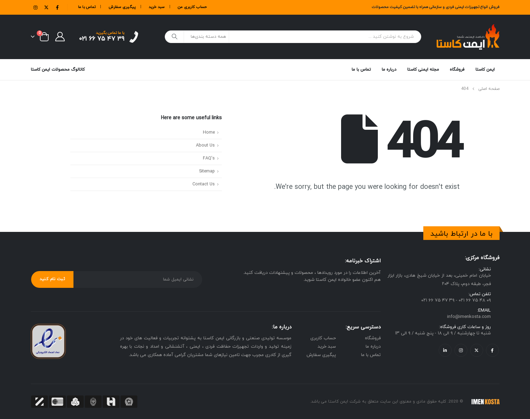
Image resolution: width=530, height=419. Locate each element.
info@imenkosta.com (469, 317)
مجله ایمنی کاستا (423, 69)
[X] (46, 7)
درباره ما (389, 69)
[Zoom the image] (48, 328)
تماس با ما (87, 7)
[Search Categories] (206, 37)
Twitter (476, 350)
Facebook (492, 350)
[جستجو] (175, 37)
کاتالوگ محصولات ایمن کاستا (58, 69)
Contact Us (203, 184)
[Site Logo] (468, 37)
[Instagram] (35, 7)
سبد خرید (157, 7)
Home (209, 132)
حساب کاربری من (192, 7)
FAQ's (209, 158)
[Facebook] (57, 7)
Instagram (460, 350)
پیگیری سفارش (121, 7)
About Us (205, 145)
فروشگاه (457, 66)
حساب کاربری (323, 338)
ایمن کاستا (485, 69)
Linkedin (445, 350)
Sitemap (207, 171)
